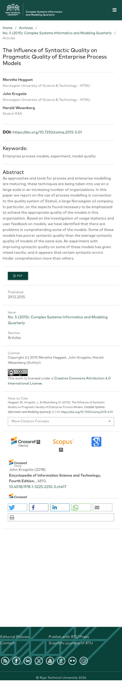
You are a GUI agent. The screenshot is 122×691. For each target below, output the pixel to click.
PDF (19, 276)
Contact (7, 643)
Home (7, 28)
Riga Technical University (63, 677)
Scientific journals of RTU (71, 643)
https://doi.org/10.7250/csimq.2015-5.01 (47, 132)
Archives (26, 28)
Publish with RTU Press (69, 637)
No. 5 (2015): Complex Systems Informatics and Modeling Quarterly (57, 33)
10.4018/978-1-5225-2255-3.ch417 (37, 487)
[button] (17, 507)
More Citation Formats (30, 421)
